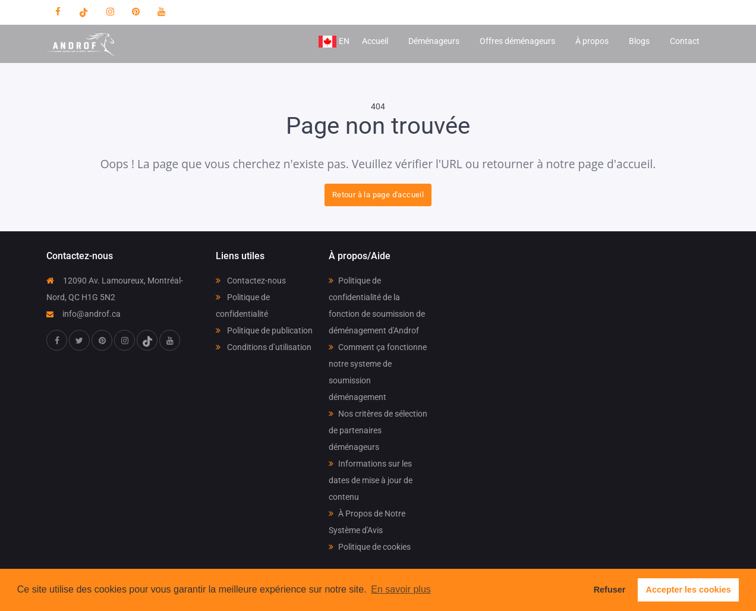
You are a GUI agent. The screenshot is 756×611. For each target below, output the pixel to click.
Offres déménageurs (517, 41)
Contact (685, 41)
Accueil (375, 41)
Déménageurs (433, 41)
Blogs (639, 41)
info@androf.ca (83, 314)
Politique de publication (264, 330)
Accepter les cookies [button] (688, 589)
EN (333, 41)
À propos (592, 41)
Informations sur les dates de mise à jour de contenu (370, 480)
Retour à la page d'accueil (378, 194)
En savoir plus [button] (401, 589)
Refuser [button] (610, 589)
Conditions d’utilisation (263, 347)
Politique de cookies (370, 547)
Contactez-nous (251, 280)
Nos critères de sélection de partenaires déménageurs (378, 430)
